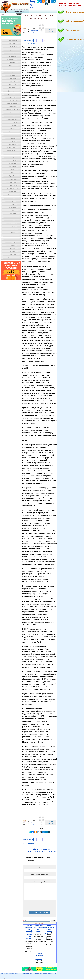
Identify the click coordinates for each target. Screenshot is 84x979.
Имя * (39, 867)
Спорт (12, 210)
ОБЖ (12, 173)
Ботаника (12, 69)
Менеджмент (12, 160)
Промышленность (13, 195)
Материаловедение (12, 150)
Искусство (12, 113)
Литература (13, 135)
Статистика (13, 213)
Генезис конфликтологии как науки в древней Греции (48, 929)
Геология (12, 81)
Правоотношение (12, 185)
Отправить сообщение (39, 912)
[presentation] (39, 906)
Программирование (12, 188)
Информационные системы (12, 109)
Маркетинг (13, 141)
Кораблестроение (13, 122)
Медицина (12, 157)
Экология (12, 251)
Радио (13, 201)
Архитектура (12, 53)
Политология (12, 182)
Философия (12, 239)
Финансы (12, 242)
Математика (12, 144)
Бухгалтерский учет (12, 72)
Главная (32, 1)
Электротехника (12, 258)
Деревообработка (13, 91)
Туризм (13, 226)
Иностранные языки (12, 103)
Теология (12, 220)
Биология (12, 62)
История (12, 116)
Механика (12, 169)
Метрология (12, 166)
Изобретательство (13, 100)
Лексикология (12, 132)
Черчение (12, 248)
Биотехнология (13, 65)
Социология (12, 207)
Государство (12, 84)
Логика (13, 138)
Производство (13, 191)
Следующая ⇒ (30, 43)
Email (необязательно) (39, 875)
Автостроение (13, 43)
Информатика (13, 106)
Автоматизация (12, 40)
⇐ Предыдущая (28, 40)
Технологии (13, 223)
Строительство (13, 217)
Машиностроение (13, 154)
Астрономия (12, 56)
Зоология (12, 97)
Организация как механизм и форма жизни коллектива (38, 929)
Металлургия (12, 163)
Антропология (13, 46)
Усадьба (12, 229)
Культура (12, 128)
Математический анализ (12, 147)
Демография (12, 87)
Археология (13, 50)
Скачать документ (51, 30)
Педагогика (13, 179)
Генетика (12, 75)
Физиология (12, 236)
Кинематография (12, 119)
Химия (13, 245)
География (13, 78)
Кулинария (13, 125)
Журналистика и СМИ (13, 94)
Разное (13, 204)
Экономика (13, 254)
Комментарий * (39, 882)
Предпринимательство (13, 59)
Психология (13, 198)
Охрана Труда (13, 176)
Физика (13, 232)
